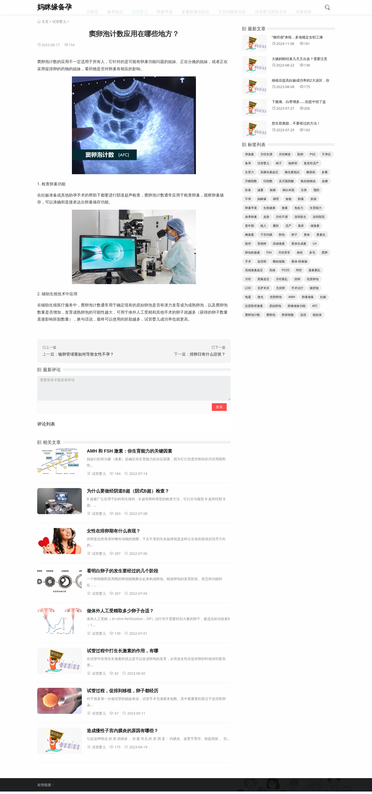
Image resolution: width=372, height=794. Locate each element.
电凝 (248, 297)
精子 (279, 163)
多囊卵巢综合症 (195, 7)
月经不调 (282, 217)
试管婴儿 (140, 7)
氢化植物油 (308, 181)
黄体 (307, 234)
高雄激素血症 (254, 270)
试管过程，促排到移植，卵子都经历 (122, 690)
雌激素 (249, 234)
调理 (276, 199)
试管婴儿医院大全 (271, 7)
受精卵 (261, 243)
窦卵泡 (270, 315)
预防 (316, 190)
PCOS (285, 270)
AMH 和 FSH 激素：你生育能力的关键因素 (129, 451)
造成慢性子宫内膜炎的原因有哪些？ (122, 730)
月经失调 (266, 154)
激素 (285, 208)
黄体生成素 (298, 243)
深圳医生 (300, 217)
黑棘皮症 (263, 279)
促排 (303, 315)
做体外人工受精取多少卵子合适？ (120, 610)
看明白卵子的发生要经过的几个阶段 (122, 570)
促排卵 (261, 261)
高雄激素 (279, 243)
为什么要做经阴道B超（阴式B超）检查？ (128, 491)
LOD (248, 288)
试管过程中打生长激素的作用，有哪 (122, 650)
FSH (269, 252)
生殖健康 (269, 208)
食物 (288, 199)
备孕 (248, 163)
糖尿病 (310, 172)
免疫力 (298, 208)
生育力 (249, 172)
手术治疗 (297, 288)
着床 (301, 226)
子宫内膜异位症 (232, 7)
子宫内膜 (266, 234)
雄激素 (314, 226)
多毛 (312, 252)
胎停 (248, 243)
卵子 (294, 234)
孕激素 (249, 154)
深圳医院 (319, 217)
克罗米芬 (263, 288)
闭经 (299, 270)
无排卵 (280, 288)
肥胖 (325, 252)
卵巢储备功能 (297, 306)
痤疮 (300, 252)
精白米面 (288, 190)
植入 (263, 226)
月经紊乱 (282, 279)
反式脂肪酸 (286, 181)
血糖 (325, 181)
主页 (45, 21)
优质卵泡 (313, 279)
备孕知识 (115, 7)
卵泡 (282, 234)
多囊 (325, 172)
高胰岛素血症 (269, 172)
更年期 (249, 226)
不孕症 (326, 154)
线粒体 (317, 315)
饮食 (248, 190)
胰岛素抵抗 (292, 172)
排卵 (297, 279)
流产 (288, 226)
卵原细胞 (288, 315)
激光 (260, 297)
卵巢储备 (308, 297)
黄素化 (320, 234)
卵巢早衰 (165, 7)
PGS (312, 154)
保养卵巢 (251, 217)
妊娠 (323, 297)
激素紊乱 (314, 270)
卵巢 (301, 199)
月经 (248, 279)
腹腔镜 (314, 288)
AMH (291, 297)
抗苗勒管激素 (254, 306)
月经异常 (284, 252)
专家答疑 (303, 7)
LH (314, 243)
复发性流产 (311, 163)
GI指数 (268, 181)
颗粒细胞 (279, 261)
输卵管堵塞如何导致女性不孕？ (86, 354)
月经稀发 (285, 154)
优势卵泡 (276, 297)
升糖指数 (251, 181)
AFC (314, 306)
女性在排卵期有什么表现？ (113, 531)
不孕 (248, 199)
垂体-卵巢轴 (299, 261)
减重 (260, 190)
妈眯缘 (261, 199)
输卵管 (292, 163)
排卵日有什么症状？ (207, 354)
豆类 (304, 190)
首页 (94, 7)
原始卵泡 (275, 306)
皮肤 (266, 217)
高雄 (272, 270)
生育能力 (316, 208)
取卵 (300, 154)
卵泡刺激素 (252, 252)
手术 (248, 261)
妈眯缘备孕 (54, 6)
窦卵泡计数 (252, 315)
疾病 (313, 199)
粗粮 (273, 190)
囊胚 (276, 226)
